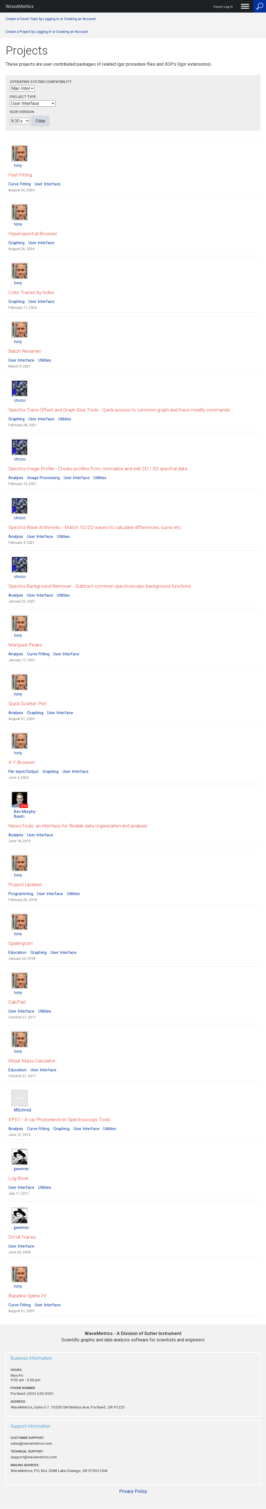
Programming (20, 893)
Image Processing (43, 478)
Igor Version (22, 111)
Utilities (44, 360)
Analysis (15, 478)
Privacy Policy (133, 1491)
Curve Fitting (19, 184)
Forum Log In (223, 7)
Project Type (23, 96)
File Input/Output (23, 771)
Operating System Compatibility (40, 81)
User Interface (48, 184)
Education (17, 952)
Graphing (16, 243)
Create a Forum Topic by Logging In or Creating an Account (51, 19)
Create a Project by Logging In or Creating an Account (47, 32)
